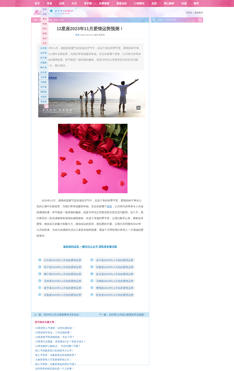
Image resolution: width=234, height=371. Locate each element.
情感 (45, 33)
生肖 (74, 3)
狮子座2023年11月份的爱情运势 (62, 274)
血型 (154, 3)
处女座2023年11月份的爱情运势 (114, 274)
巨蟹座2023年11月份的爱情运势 (114, 267)
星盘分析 (121, 3)
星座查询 (198, 12)
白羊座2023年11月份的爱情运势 (62, 260)
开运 (45, 43)
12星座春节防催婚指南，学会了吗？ (55, 337)
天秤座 (43, 77)
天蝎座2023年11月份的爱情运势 (114, 281)
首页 (37, 3)
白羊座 (43, 48)
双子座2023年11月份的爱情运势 (62, 267)
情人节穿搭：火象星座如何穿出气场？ (56, 364)
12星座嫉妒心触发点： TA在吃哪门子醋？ (57, 346)
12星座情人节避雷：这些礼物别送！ (55, 328)
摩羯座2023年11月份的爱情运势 (114, 287)
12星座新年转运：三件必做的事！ (53, 332)
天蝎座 (43, 82)
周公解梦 (169, 3)
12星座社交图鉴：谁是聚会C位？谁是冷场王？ (60, 341)
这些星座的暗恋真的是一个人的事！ (54, 368)
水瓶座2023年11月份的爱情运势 (62, 294)
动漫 (184, 3)
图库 (196, 3)
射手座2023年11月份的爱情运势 (62, 287)
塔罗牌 (88, 3)
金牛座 (43, 53)
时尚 (45, 28)
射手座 (43, 87)
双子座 (43, 58)
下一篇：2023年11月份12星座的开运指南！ (122, 314)
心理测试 (139, 3)
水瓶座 (43, 96)
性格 (45, 24)
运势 (61, 3)
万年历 (189, 12)
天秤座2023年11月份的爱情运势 (62, 281)
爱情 (45, 19)
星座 (49, 3)
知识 (45, 38)
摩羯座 (43, 92)
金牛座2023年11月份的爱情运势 (114, 260)
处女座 (43, 72)
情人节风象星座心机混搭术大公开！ (54, 350)
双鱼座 (43, 101)
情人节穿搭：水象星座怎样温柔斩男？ (56, 355)
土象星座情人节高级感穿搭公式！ (53, 359)
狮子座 (43, 67)
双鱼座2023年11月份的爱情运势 (114, 294)
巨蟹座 (43, 62)
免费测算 (104, 3)
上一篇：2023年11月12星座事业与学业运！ (57, 314)
